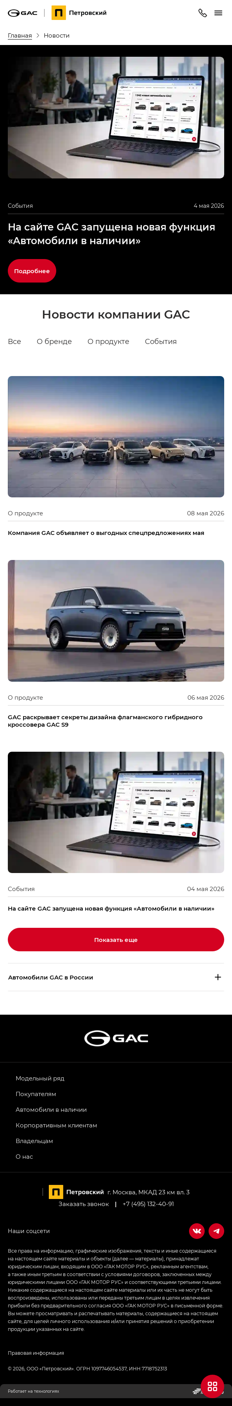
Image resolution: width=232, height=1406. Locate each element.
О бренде (54, 341)
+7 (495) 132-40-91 (148, 1204)
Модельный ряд (40, 1078)
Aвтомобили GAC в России (50, 977)
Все (14, 341)
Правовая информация (36, 1353)
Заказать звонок (84, 1204)
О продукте (108, 341)
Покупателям (36, 1094)
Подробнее (32, 271)
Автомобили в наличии (51, 1109)
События (161, 341)
